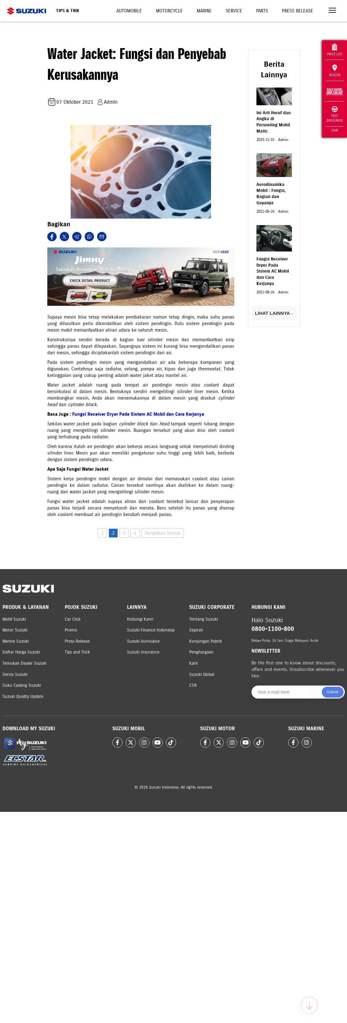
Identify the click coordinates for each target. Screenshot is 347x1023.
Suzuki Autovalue (143, 641)
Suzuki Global (201, 674)
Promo (71, 630)
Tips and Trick (77, 652)
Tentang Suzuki (203, 619)
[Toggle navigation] (332, 11)
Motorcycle (169, 11)
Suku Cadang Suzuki (21, 685)
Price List (334, 49)
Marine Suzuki (15, 641)
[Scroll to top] (309, 1005)
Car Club (72, 619)
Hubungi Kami (140, 619)
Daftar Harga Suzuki (21, 652)
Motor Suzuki (14, 630)
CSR (193, 685)
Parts (262, 11)
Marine (204, 11)
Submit (332, 692)
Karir (193, 663)
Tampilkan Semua (163, 533)
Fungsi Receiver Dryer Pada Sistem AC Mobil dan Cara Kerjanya (138, 414)
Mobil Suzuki (14, 619)
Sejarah (196, 630)
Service (234, 11)
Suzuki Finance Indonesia (151, 630)
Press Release (297, 11)
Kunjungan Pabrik (205, 641)
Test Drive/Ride (334, 114)
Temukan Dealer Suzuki (24, 663)
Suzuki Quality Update (22, 696)
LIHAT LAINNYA (274, 313)
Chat (334, 130)
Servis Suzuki (14, 674)
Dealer (334, 71)
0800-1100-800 (272, 629)
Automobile (129, 11)
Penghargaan (201, 652)
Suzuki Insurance (143, 652)
